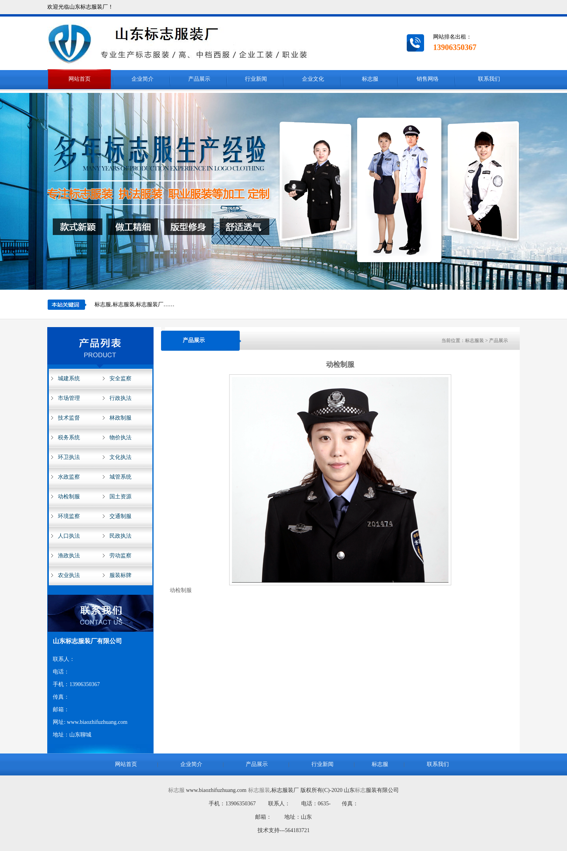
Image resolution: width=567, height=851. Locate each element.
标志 (360, 790)
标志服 (176, 790)
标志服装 (259, 790)
